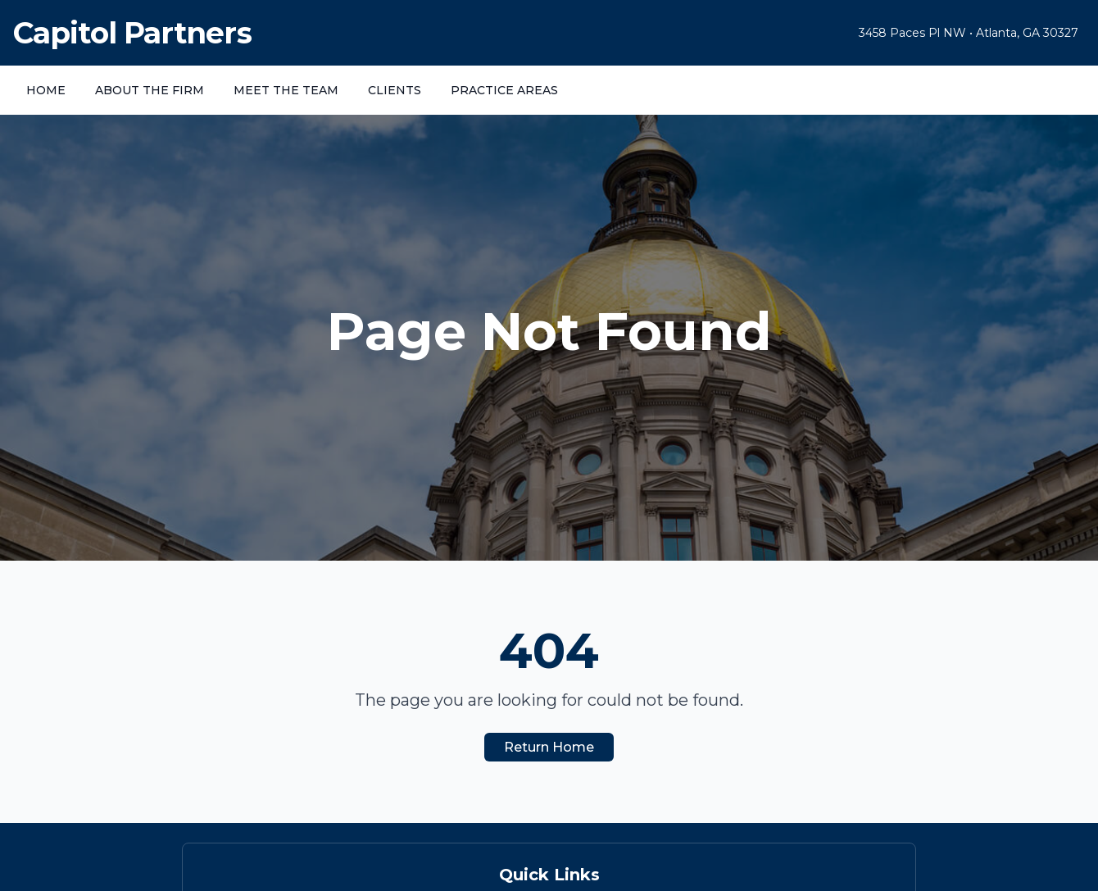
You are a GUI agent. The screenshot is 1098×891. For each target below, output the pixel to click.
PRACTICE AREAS (504, 90)
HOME (46, 90)
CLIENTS (394, 90)
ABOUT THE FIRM (149, 90)
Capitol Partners (132, 32)
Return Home (549, 747)
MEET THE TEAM (286, 90)
